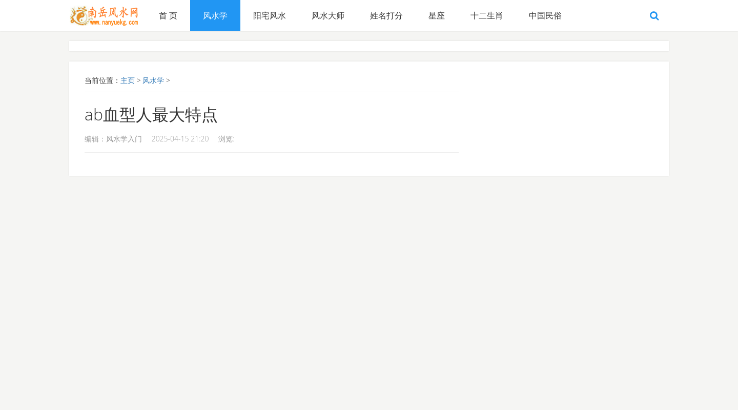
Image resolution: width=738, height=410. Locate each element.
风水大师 (328, 15)
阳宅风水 (269, 15)
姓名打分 (386, 15)
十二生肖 (486, 15)
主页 (127, 80)
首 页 (168, 15)
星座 (436, 15)
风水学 (215, 15)
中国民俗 (545, 15)
